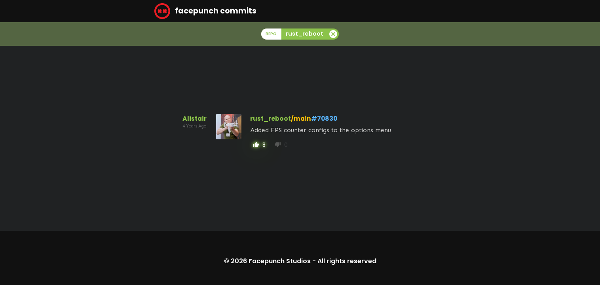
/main (301, 118)
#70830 (324, 118)
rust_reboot (270, 118)
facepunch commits (205, 11)
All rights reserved (346, 261)
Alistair (194, 118)
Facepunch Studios (280, 261)
